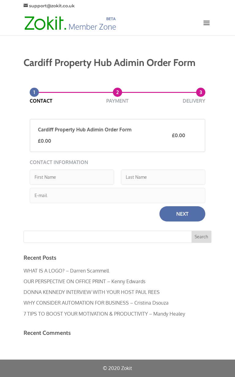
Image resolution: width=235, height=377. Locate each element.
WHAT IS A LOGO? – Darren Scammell (66, 271)
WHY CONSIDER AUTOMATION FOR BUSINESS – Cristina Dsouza (96, 303)
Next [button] (182, 214)
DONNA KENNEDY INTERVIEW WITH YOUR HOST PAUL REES (92, 292)
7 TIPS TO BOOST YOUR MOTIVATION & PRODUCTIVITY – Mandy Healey (104, 314)
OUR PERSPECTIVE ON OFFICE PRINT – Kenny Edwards (84, 281)
